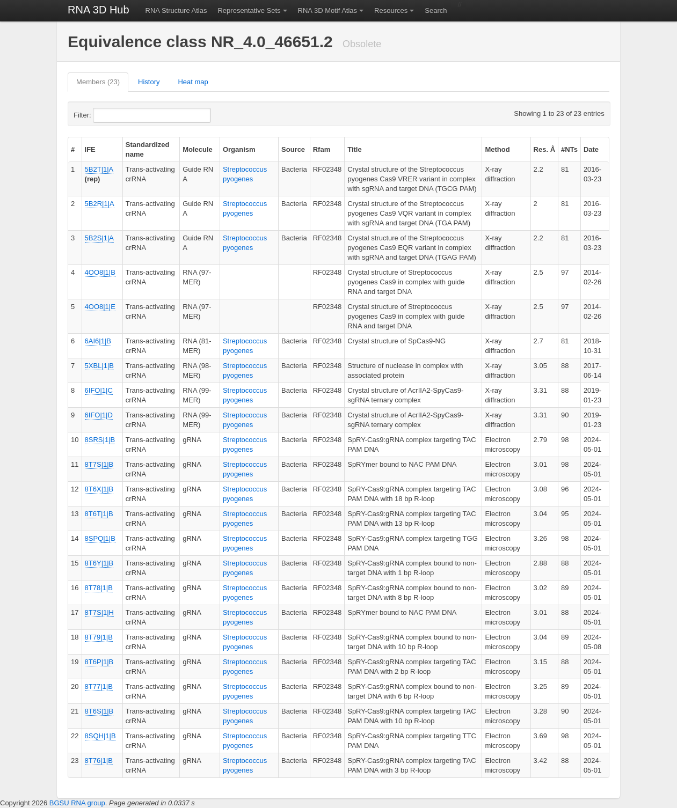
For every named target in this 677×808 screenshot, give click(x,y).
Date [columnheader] (591, 149)
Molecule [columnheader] (198, 149)
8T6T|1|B (99, 514)
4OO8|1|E (100, 307)
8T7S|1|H (99, 612)
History (148, 82)
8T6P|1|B (99, 662)
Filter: (108, 115)
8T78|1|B (99, 588)
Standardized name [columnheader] (148, 149)
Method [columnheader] (497, 149)
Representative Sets (248, 10)
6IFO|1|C (99, 390)
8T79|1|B (99, 637)
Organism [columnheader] (239, 149)
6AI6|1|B (98, 341)
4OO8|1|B (100, 272)
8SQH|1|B (100, 736)
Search (436, 10)
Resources (390, 10)
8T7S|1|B (99, 464)
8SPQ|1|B (100, 538)
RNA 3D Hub (98, 10)
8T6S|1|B (99, 711)
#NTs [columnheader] (569, 149)
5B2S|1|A (99, 238)
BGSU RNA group (77, 803)
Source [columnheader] (293, 149)
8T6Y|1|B (99, 563)
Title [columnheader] (354, 149)
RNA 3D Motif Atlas (328, 10)
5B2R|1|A (99, 204)
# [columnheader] (73, 149)
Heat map (193, 82)
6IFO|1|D (99, 415)
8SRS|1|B (100, 440)
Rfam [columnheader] (322, 149)
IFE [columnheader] (90, 149)
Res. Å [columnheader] (544, 149)
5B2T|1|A (99, 169)
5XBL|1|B (99, 366)
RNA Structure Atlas (176, 10)
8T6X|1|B (99, 489)
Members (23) (98, 82)
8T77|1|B (99, 686)
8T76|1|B (99, 760)
